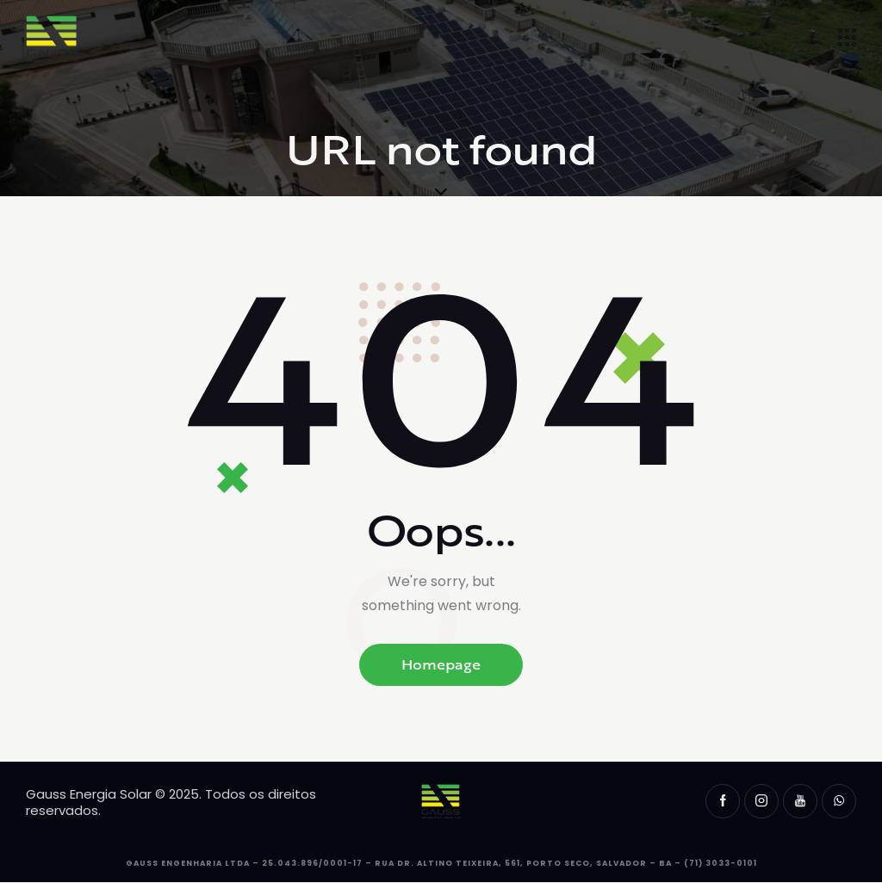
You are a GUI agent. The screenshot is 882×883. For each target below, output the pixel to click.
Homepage (441, 664)
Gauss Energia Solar (89, 794)
